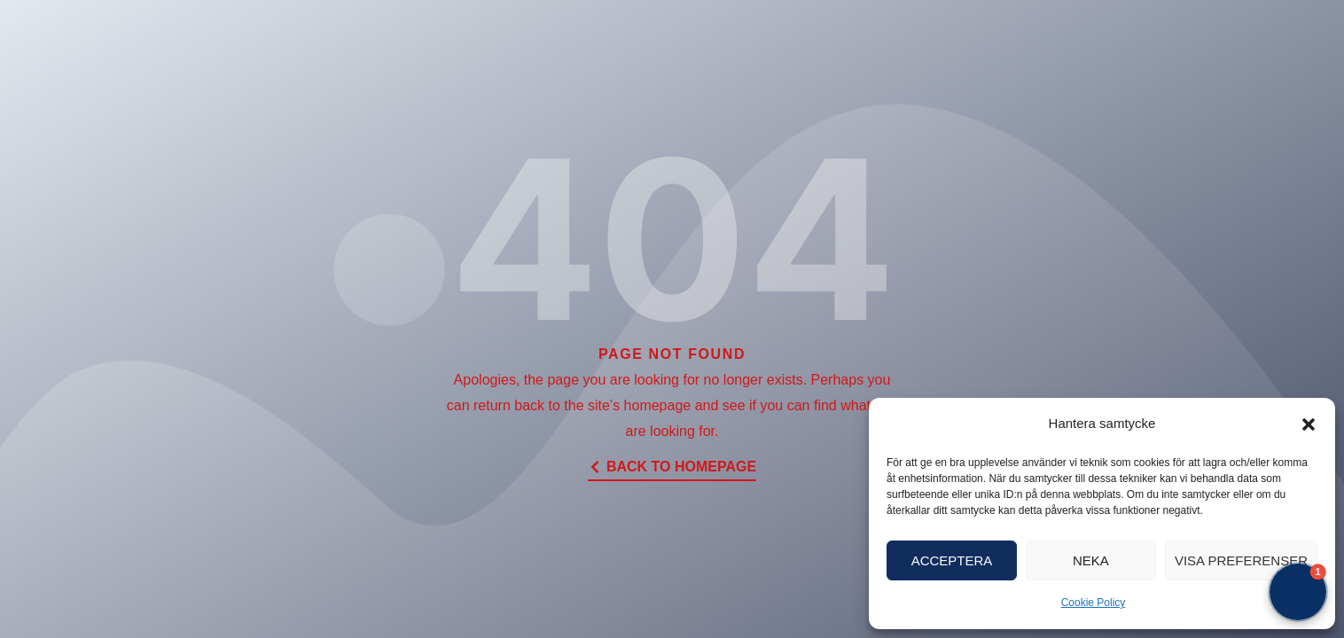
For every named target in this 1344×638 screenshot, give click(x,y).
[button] (1308, 424)
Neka (1091, 560)
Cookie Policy (1093, 602)
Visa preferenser (1241, 560)
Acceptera (952, 560)
